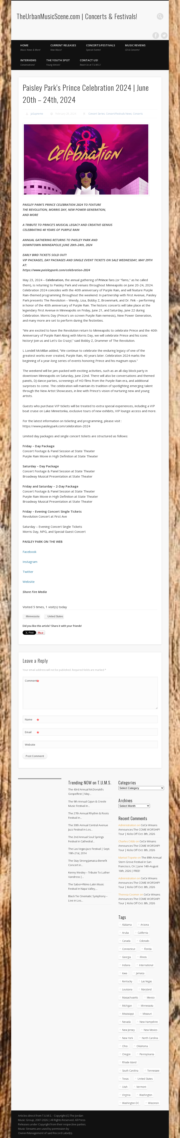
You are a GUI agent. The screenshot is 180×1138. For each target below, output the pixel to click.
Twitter (164, 35)
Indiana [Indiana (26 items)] (126, 965)
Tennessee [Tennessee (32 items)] (153, 1070)
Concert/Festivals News (119, 113)
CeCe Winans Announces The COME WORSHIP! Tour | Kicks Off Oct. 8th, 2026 (139, 829)
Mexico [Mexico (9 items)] (150, 997)
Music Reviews (135, 47)
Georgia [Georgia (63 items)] (126, 957)
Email (32, 732)
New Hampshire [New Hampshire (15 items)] (149, 1022)
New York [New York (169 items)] (127, 1038)
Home (30, 47)
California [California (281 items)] (143, 933)
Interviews (28, 62)
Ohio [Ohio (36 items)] (125, 1046)
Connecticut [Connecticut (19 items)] (128, 949)
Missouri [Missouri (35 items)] (147, 1014)
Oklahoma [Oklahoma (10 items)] (142, 1046)
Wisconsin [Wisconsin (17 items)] (153, 1103)
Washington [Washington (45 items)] (145, 1095)
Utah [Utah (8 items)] (125, 1087)
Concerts (138, 113)
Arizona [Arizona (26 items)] (145, 924)
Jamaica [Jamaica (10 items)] (140, 973)
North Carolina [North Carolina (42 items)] (150, 1038)
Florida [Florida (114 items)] (148, 949)
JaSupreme (37, 113)
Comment (32, 680)
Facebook (155, 35)
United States (55, 616)
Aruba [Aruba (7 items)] (125, 933)
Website (29, 581)
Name (32, 719)
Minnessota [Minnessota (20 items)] (147, 1005)
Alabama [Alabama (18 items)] (127, 924)
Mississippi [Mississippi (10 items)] (128, 1014)
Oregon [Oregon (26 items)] (126, 1054)
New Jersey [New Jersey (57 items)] (128, 1030)
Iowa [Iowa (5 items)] (124, 973)
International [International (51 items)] (146, 965)
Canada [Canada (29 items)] (126, 941)
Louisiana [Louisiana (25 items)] (127, 989)
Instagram (30, 562)
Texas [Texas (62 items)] (125, 1078)
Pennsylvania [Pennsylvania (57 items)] (147, 1054)
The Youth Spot (58, 62)
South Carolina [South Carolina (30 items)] (130, 1070)
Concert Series (96, 113)
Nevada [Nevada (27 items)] (126, 1022)
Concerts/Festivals (100, 47)
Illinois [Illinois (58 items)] (143, 957)
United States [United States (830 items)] (145, 1078)
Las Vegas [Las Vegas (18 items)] (146, 981)
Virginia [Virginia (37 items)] (126, 1095)
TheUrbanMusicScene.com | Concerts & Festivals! (77, 16)
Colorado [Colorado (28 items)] (144, 941)
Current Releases (63, 47)
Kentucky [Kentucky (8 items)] (127, 981)
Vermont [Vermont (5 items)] (141, 1087)
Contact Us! (90, 62)
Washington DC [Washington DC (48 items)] (130, 1103)
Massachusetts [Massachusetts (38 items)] (130, 997)
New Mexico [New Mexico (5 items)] (150, 1030)
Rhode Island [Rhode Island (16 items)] (129, 1062)
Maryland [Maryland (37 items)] (146, 989)
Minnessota (32, 616)
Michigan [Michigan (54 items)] (127, 1005)
